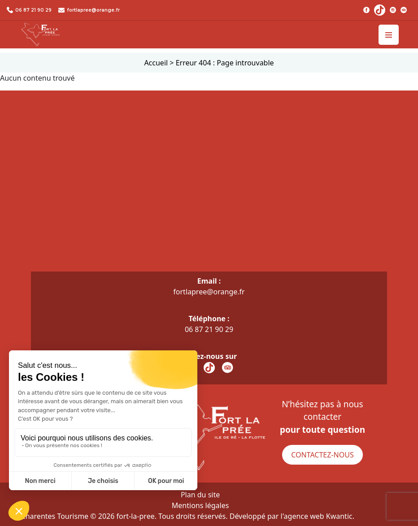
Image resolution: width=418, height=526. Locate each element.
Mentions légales (200, 505)
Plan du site (200, 495)
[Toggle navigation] (389, 35)
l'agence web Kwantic (317, 516)
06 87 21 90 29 (33, 10)
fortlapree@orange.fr (93, 10)
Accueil (156, 63)
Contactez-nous (322, 455)
